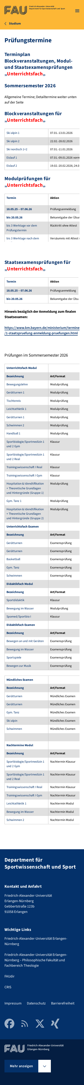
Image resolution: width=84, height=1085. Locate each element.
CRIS (7, 987)
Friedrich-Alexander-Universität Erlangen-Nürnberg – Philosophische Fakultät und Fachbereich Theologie (35, 960)
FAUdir (9, 976)
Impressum (13, 1003)
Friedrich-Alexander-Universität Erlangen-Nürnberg (35, 941)
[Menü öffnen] (77, 11)
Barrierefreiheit (62, 1003)
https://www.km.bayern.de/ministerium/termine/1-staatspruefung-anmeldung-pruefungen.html (42, 330)
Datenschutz (36, 1003)
